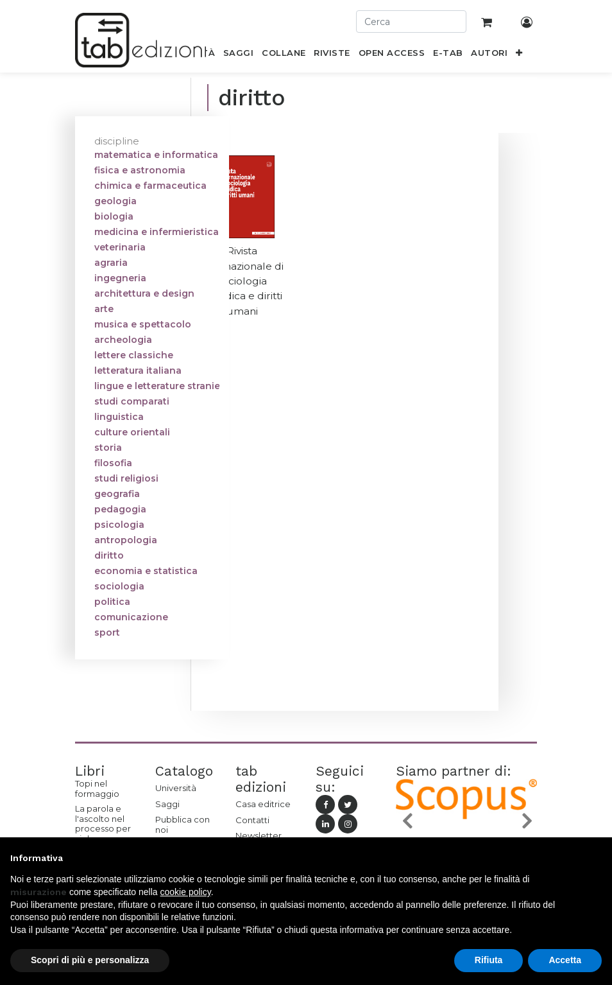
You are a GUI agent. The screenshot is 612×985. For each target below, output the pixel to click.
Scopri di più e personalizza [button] (90, 960)
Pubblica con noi (182, 824)
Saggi (167, 804)
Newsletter (258, 835)
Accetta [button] (564, 960)
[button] (519, 55)
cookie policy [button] (185, 892)
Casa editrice (263, 804)
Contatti (252, 820)
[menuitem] (238, 55)
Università (175, 788)
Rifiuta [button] (489, 960)
